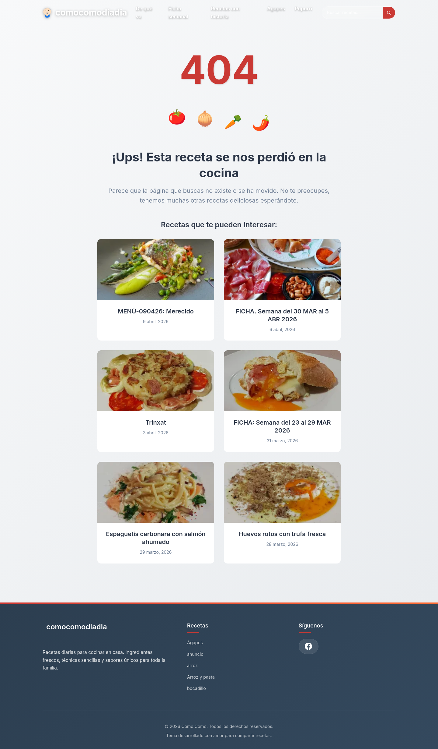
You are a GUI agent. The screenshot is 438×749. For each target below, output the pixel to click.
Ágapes (276, 8)
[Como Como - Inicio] (75, 629)
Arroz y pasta (201, 677)
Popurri (303, 8)
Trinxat (155, 422)
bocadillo (196, 688)
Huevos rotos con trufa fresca (282, 534)
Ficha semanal (178, 12)
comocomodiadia (84, 12)
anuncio (195, 654)
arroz (192, 665)
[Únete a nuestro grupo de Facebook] (309, 646)
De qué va (144, 12)
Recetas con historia (225, 12)
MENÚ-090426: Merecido (156, 311)
